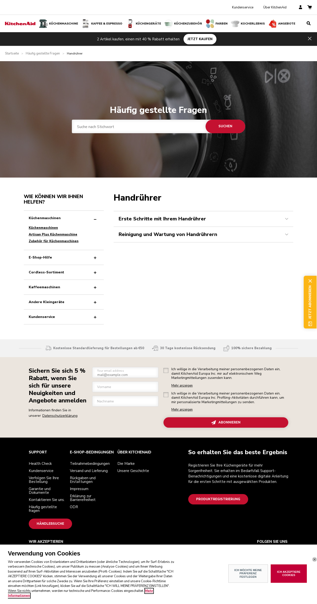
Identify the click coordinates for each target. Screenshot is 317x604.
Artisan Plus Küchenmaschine (53, 234)
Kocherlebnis (248, 23)
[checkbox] (165, 370)
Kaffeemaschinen (63, 287)
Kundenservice (242, 7)
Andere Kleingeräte (63, 302)
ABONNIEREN (225, 422)
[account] (300, 7)
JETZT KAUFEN (199, 39)
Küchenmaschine (58, 23)
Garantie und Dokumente (40, 490)
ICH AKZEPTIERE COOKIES (288, 573)
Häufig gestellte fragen (43, 508)
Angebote (281, 23)
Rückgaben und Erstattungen (83, 479)
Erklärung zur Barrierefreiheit (83, 498)
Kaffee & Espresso (101, 23)
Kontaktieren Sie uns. (47, 499)
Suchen (225, 126)
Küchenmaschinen (63, 218)
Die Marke (126, 463)
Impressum (79, 488)
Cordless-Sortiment (63, 272)
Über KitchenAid (275, 7)
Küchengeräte (143, 23)
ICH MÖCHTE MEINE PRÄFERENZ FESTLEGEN (248, 573)
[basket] (309, 7)
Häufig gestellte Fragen (43, 53)
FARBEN (217, 23)
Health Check (40, 463)
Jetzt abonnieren (310, 302)
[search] (308, 24)
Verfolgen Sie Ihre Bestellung (44, 479)
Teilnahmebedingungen (90, 463)
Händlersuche (50, 524)
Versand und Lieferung (89, 470)
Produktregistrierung (218, 499)
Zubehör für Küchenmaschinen (54, 241)
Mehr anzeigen (182, 385)
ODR (74, 506)
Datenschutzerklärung (60, 415)
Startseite (12, 53)
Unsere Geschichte (133, 470)
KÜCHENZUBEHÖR (183, 23)
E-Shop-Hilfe (63, 257)
